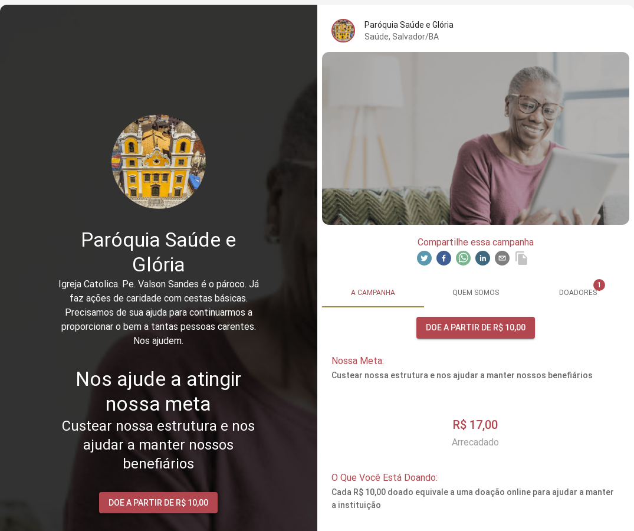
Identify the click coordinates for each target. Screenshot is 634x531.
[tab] (373, 293)
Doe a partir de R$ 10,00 (158, 503)
